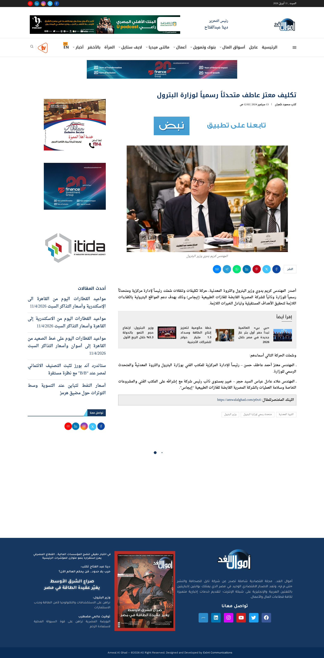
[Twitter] (50, 3)
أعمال (181, 47)
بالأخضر (93, 47)
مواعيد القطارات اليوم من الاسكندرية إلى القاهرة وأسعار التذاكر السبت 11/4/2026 (67, 322)
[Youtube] (30, 3)
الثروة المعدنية (286, 414)
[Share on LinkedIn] (247, 269)
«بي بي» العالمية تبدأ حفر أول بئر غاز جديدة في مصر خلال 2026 (253, 335)
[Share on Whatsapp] (237, 269)
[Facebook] (56, 3)
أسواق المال (233, 47)
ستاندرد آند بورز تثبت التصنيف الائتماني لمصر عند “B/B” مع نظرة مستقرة (67, 369)
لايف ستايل (131, 47)
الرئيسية (269, 47)
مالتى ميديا (159, 47)
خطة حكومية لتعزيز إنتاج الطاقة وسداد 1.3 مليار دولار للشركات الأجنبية (195, 335)
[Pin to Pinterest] (257, 269)
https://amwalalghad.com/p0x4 (239, 399)
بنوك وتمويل (204, 47)
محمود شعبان (282, 104)
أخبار (79, 47)
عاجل (253, 47)
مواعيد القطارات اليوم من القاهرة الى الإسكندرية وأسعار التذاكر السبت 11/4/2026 (67, 302)
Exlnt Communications (217, 652)
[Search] (32, 48)
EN (66, 47)
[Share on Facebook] (276, 269)
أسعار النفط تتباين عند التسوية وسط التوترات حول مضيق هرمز (67, 389)
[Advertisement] (162, 499)
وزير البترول (230, 414)
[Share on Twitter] (266, 269)
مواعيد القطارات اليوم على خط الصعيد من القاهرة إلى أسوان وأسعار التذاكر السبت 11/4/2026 (67, 346)
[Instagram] (43, 3)
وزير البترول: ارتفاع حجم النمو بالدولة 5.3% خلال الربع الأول (138, 332)
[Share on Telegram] (227, 269)
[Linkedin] (36, 3)
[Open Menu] (294, 47)
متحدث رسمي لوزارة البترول (257, 414)
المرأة (109, 47)
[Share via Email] (217, 269)
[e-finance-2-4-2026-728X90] (162, 64)
